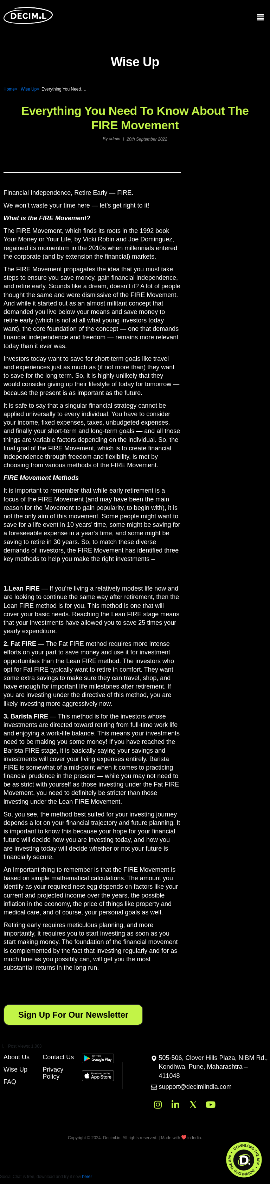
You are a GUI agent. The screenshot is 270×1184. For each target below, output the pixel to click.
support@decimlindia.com (195, 1086)
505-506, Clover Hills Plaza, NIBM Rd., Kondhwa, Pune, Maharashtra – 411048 (213, 1066)
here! (86, 1176)
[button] (92, 778)
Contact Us (58, 1057)
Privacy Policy (53, 1073)
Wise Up (15, 1069)
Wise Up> (30, 89)
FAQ (10, 1081)
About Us (17, 1057)
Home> (10, 89)
